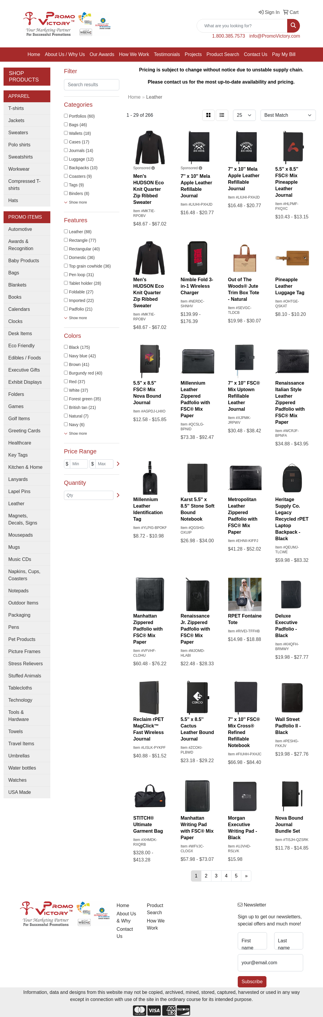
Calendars (19, 309)
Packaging (19, 615)
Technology (20, 700)
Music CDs (19, 559)
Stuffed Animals (24, 675)
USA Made (19, 792)
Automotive (20, 229)
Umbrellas (19, 755)
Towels (15, 731)
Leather (16, 503)
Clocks (15, 321)
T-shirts (16, 108)
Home (34, 54)
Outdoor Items (23, 602)
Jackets (16, 120)
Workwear (19, 169)
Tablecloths (20, 687)
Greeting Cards (24, 430)
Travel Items (21, 743)
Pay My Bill (283, 54)
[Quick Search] (242, 26)
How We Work (134, 54)
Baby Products (23, 260)
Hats (13, 200)
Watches (17, 780)
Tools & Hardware (18, 716)
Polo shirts (19, 144)
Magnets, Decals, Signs (22, 519)
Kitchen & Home (25, 467)
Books (14, 297)
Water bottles (22, 767)
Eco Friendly (21, 345)
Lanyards (18, 479)
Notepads (18, 590)
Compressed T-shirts (24, 185)
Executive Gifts (24, 369)
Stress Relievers (25, 663)
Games (16, 406)
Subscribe (252, 981)
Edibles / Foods (24, 357)
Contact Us (255, 54)
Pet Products (22, 639)
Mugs (14, 547)
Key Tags (18, 455)
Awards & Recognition (20, 245)
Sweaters (18, 132)
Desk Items (20, 333)
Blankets (17, 284)
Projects (193, 54)
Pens (13, 627)
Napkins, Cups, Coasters (24, 575)
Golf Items (19, 418)
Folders (16, 394)
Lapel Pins (19, 491)
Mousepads (20, 535)
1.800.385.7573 (228, 36)
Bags (13, 272)
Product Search (223, 54)
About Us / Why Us (65, 54)
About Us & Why (126, 917)
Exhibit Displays (25, 382)
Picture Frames (24, 651)
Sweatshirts (20, 156)
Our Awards (102, 54)
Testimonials (167, 54)
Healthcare (19, 442)
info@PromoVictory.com (274, 36)
